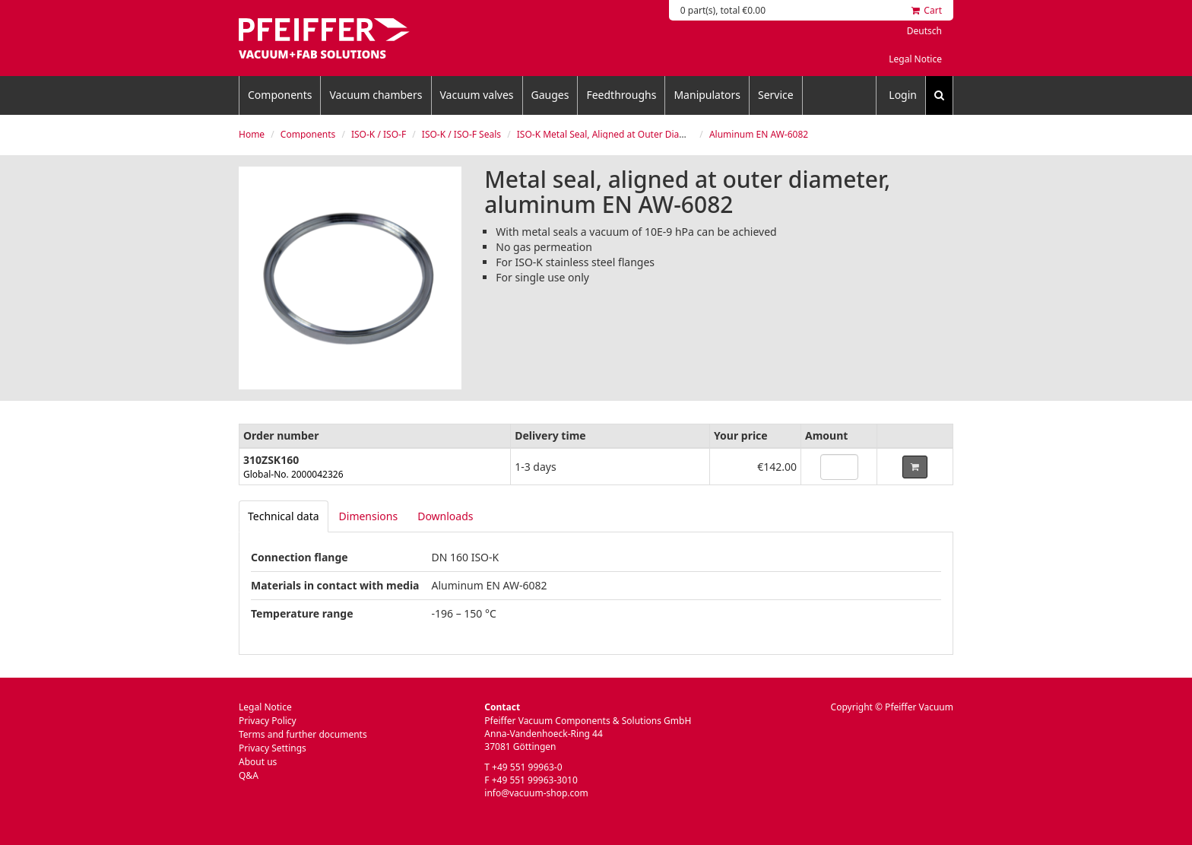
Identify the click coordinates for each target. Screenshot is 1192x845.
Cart (926, 10)
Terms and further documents (303, 734)
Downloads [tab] (445, 516)
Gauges (550, 94)
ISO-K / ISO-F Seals (461, 134)
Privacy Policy (267, 720)
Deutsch (924, 30)
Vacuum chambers (375, 94)
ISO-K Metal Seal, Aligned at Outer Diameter (611, 134)
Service (776, 94)
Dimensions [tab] (368, 516)
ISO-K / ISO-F (378, 134)
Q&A (248, 775)
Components (280, 94)
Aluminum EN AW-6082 (758, 134)
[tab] (283, 516)
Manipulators (707, 94)
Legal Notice (915, 58)
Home (252, 134)
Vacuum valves (477, 94)
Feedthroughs (621, 94)
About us (258, 761)
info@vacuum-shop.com (536, 792)
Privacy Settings (272, 748)
